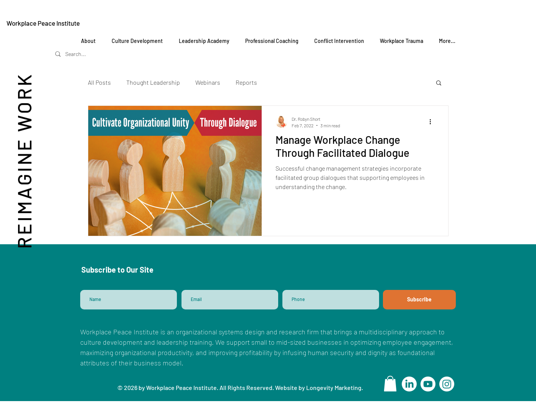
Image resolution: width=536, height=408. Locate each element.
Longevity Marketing (333, 387)
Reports (246, 82)
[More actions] (433, 121)
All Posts (99, 82)
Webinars (207, 82)
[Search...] (86, 54)
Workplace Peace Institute (43, 23)
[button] (438, 83)
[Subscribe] (419, 299)
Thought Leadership (153, 82)
